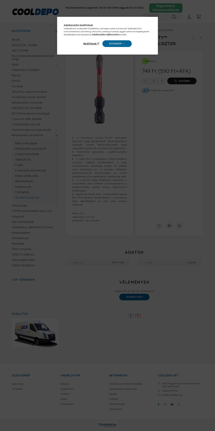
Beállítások (89, 43)
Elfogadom (115, 43)
